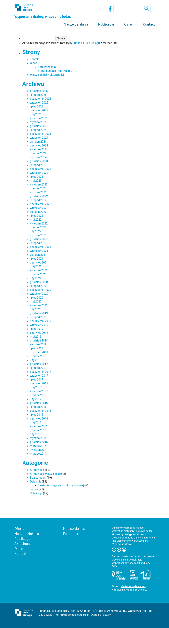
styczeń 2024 (38, 157)
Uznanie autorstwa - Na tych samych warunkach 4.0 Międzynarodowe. (133, 541)
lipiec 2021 (36, 258)
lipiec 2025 (36, 106)
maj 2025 (36, 114)
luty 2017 (35, 399)
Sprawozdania (47, 66)
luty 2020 (35, 309)
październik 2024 (40, 133)
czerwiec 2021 (39, 262)
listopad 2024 (38, 129)
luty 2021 (35, 278)
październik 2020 (40, 289)
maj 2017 (36, 387)
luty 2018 (35, 360)
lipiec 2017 (36, 379)
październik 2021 (40, 246)
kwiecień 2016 (39, 426)
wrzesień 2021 (39, 250)
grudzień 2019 (39, 313)
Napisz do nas (74, 529)
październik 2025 (40, 98)
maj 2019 (36, 336)
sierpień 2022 (38, 211)
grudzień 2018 (39, 340)
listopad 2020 (38, 285)
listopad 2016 (38, 406)
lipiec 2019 (36, 328)
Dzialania (35, 481)
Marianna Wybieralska (133, 586)
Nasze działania (76, 24)
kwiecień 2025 (39, 118)
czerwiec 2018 (39, 352)
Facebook (70, 534)
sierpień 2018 (38, 344)
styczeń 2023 (38, 192)
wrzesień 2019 (39, 324)
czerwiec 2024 (39, 145)
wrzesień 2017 (39, 375)
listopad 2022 (38, 200)
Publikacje (106, 24)
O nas (128, 24)
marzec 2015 (38, 445)
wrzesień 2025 (39, 102)
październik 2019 (40, 321)
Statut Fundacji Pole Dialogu (55, 70)
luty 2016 (35, 434)
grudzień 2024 (39, 126)
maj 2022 (36, 219)
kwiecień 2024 (39, 149)
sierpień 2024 (38, 141)
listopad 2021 (38, 243)
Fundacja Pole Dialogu (86, 42)
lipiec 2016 (36, 414)
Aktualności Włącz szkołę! (46, 473)
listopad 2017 (38, 367)
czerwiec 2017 (39, 383)
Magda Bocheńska (136, 589)
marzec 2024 (38, 153)
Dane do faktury (101, 614)
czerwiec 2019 (39, 332)
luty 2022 (35, 231)
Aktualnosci (37, 469)
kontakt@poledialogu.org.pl (72, 614)
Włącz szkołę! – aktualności (47, 74)
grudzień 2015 (39, 442)
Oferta (19, 529)
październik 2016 (40, 410)
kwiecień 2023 (39, 184)
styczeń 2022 (38, 235)
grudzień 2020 (39, 282)
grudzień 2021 (39, 239)
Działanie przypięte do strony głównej (61, 485)
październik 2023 (40, 168)
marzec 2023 (38, 188)
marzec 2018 (38, 356)
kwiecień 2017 (39, 391)
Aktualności (23, 544)
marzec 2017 (38, 395)
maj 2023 (36, 180)
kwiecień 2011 (39, 449)
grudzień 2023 (39, 161)
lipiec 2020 (36, 297)
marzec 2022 (38, 227)
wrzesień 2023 (39, 172)
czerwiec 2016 (39, 418)
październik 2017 (40, 371)
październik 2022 (40, 204)
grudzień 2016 (39, 402)
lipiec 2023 (36, 176)
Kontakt (149, 24)
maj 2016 (36, 422)
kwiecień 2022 (39, 223)
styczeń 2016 (38, 438)
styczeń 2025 (38, 122)
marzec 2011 (38, 453)
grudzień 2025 (39, 90)
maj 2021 (36, 266)
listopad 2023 (38, 165)
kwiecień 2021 (39, 270)
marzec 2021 (38, 274)
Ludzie (34, 489)
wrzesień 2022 (39, 207)
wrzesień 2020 (39, 293)
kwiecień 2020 (39, 305)
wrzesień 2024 (39, 137)
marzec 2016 (38, 430)
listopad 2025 (38, 94)
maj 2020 (36, 301)
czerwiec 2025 (39, 110)
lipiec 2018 (36, 348)
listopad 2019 (38, 317)
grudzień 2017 (39, 363)
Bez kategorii (38, 477)
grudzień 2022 (39, 196)
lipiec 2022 (36, 215)
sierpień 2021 (38, 254)
